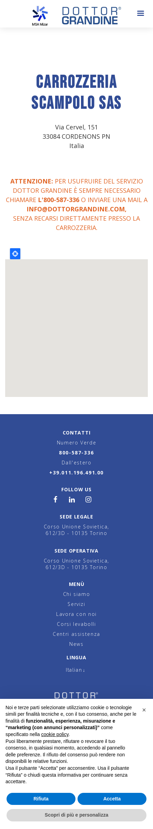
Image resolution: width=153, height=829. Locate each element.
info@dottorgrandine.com (76, 209)
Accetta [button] (112, 798)
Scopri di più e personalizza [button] (76, 815)
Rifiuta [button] (41, 798)
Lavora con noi (76, 614)
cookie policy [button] (55, 734)
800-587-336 (76, 452)
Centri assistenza (76, 634)
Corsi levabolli (76, 624)
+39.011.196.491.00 (76, 472)
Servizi (76, 604)
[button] (144, 709)
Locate (15, 253)
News (76, 644)
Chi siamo (76, 594)
